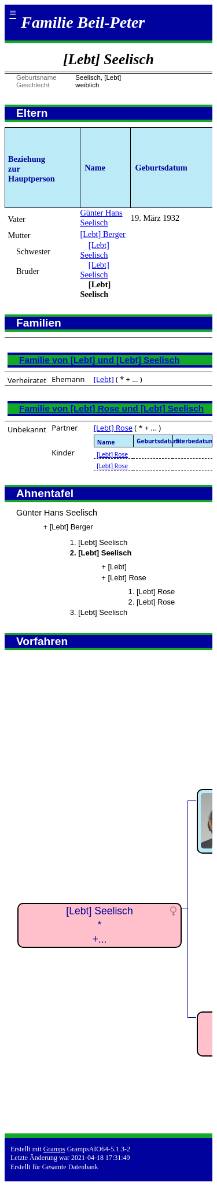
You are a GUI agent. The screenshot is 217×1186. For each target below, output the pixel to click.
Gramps (54, 1149)
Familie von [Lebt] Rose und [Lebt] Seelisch (111, 408)
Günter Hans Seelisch (101, 217)
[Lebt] (104, 379)
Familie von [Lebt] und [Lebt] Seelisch (99, 360)
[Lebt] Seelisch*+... (99, 925)
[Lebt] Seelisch (94, 250)
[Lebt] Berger (102, 234)
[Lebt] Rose (113, 427)
